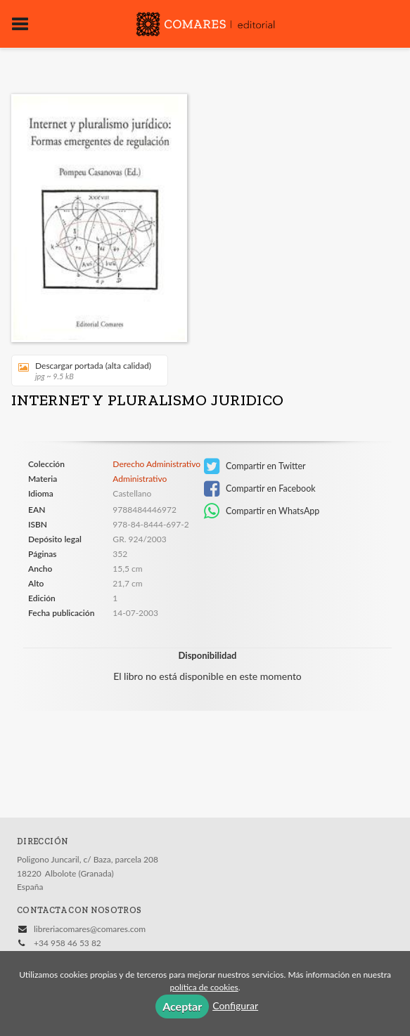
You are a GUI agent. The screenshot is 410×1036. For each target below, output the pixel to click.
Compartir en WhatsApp (262, 511)
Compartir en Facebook (260, 489)
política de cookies (203, 987)
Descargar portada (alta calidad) (84, 370)
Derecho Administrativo (156, 464)
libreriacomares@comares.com (90, 929)
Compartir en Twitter (255, 466)
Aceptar (182, 1006)
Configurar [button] (235, 1005)
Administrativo (140, 478)
